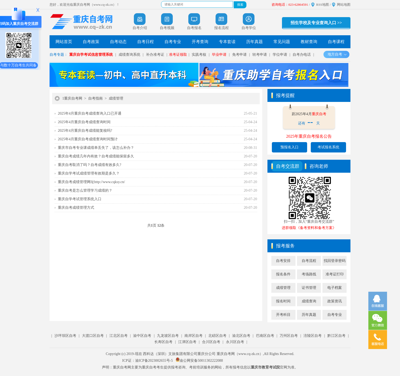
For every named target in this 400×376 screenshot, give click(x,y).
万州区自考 (289, 336)
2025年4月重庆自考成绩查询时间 (84, 122)
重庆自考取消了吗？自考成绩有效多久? (89, 165)
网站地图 (343, 4)
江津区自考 (187, 342)
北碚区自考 (217, 336)
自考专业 (172, 41)
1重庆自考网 (72, 98)
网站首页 (64, 41)
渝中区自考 (142, 336)
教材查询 (309, 41)
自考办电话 (302, 55)
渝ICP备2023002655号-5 (154, 361)
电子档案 (334, 288)
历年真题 (254, 41)
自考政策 (91, 41)
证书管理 (309, 288)
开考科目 (283, 315)
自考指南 (95, 98)
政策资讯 (334, 301)
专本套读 (227, 41)
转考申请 (259, 55)
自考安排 (283, 261)
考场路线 (309, 274)
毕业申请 (219, 55)
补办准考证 (155, 55)
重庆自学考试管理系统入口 (79, 199)
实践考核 (199, 55)
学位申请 (280, 55)
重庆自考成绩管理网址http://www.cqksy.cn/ (91, 182)
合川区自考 (211, 342)
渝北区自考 (241, 336)
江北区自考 (118, 336)
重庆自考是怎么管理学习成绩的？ (85, 190)
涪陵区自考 (313, 336)
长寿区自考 (163, 342)
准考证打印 (335, 274)
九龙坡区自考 (168, 336)
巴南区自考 (265, 336)
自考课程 (336, 41)
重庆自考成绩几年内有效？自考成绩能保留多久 (96, 156)
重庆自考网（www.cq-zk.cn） (240, 354)
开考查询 (200, 41)
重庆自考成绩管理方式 (76, 208)
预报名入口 (289, 147)
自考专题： (59, 55)
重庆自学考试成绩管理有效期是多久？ (89, 173)
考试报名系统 (328, 147)
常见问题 (281, 41)
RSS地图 (322, 4)
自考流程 (309, 261)
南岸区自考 (193, 336)
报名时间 (283, 301)
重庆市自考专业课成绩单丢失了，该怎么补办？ (96, 148)
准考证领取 (178, 55)
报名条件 (283, 274)
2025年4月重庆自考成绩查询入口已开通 (89, 113)
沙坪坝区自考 (65, 336)
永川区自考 (235, 342)
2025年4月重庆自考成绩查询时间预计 (88, 139)
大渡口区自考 (93, 336)
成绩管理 (116, 98)
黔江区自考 (336, 336)
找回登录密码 (335, 261)
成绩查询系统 (129, 55)
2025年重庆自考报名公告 (309, 136)
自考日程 (145, 41)
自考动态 (118, 41)
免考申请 (239, 55)
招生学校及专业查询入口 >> (316, 22)
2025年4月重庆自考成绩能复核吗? (85, 131)
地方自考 (337, 54)
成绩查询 (309, 301)
